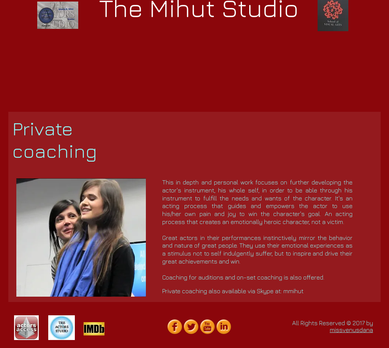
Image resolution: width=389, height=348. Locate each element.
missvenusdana (351, 329)
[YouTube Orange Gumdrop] (207, 326)
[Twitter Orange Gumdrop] (191, 326)
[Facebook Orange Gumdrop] (175, 326)
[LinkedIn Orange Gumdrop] (224, 326)
